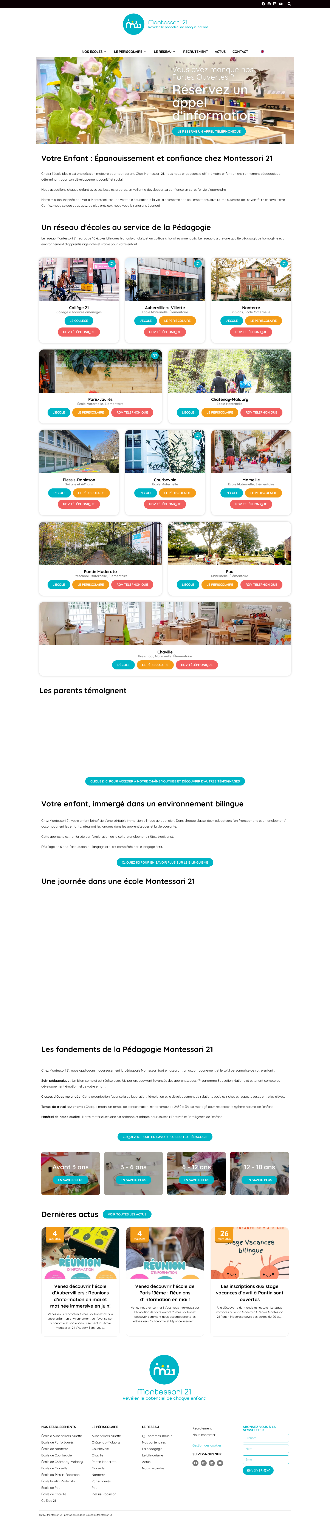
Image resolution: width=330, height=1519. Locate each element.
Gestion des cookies (207, 1445)
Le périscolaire (131, 51)
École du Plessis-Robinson (60, 1475)
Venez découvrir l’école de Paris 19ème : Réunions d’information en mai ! (165, 1292)
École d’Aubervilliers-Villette (61, 1436)
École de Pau (50, 1488)
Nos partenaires (154, 1442)
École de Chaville (53, 1494)
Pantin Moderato (104, 1462)
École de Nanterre (54, 1449)
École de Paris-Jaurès (57, 1442)
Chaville (97, 1455)
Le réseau (165, 51)
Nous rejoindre (153, 1468)
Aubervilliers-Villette (106, 1436)
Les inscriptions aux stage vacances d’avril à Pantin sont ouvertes (250, 1292)
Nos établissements (58, 1427)
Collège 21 (48, 1501)
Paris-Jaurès (101, 1481)
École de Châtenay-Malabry (62, 1462)
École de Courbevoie (56, 1455)
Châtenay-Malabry (106, 1442)
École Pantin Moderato (58, 1481)
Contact (239, 51)
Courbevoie (100, 1449)
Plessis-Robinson (104, 1494)
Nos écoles (95, 51)
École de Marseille (54, 1468)
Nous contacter (203, 1435)
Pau (95, 1488)
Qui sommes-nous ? (157, 1436)
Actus (219, 51)
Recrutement (195, 51)
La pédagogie (152, 1449)
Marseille (98, 1468)
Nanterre (98, 1475)
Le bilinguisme (152, 1455)
